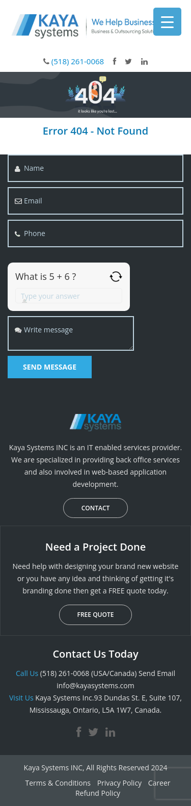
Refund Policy (97, 793)
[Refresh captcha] (116, 276)
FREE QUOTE (95, 614)
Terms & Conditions (58, 783)
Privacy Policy (119, 783)
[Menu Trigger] (167, 22)
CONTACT (95, 508)
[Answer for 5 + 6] (68, 295)
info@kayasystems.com (95, 685)
